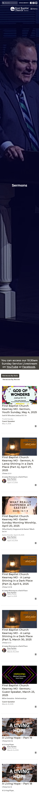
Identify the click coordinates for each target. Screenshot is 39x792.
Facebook (28, 366)
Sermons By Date (10, 376)
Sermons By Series (11, 379)
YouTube (12, 366)
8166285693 (23, 3)
